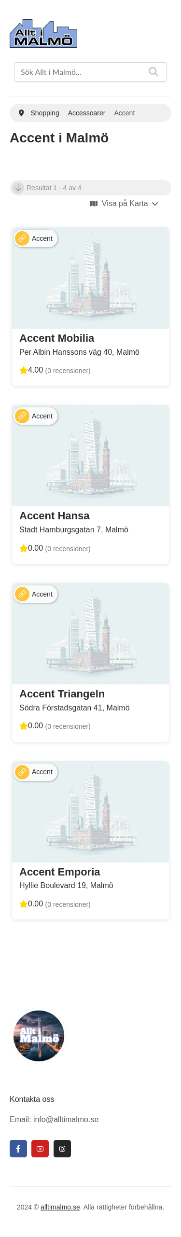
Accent (42, 238)
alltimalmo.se (60, 1207)
